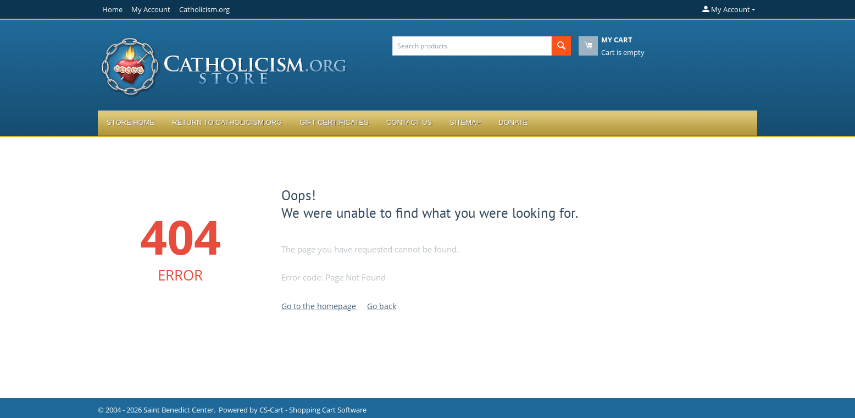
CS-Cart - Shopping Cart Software (313, 410)
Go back (381, 306)
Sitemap (465, 122)
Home (112, 9)
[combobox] (472, 46)
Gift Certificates (334, 122)
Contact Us (409, 122)
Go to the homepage (318, 306)
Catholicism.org (204, 9)
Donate (513, 122)
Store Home (130, 122)
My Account (150, 9)
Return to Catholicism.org (227, 122)
